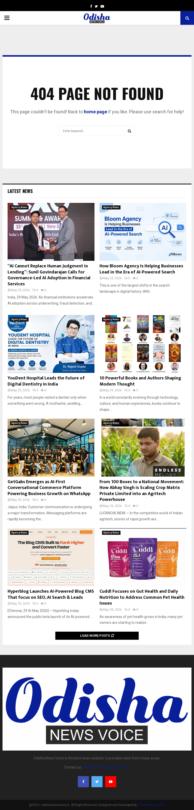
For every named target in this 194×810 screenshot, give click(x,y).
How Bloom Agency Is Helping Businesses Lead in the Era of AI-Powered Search (141, 269)
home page (95, 111)
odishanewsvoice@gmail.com (106, 767)
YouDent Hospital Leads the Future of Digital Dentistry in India (46, 381)
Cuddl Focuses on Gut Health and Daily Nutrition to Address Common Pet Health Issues (142, 597)
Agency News (19, 207)
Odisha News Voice (151, 805)
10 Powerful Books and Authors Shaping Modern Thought (140, 381)
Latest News (20, 191)
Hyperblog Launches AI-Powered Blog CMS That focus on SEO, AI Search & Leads (51, 594)
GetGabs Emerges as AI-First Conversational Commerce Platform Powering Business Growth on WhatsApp (49, 488)
